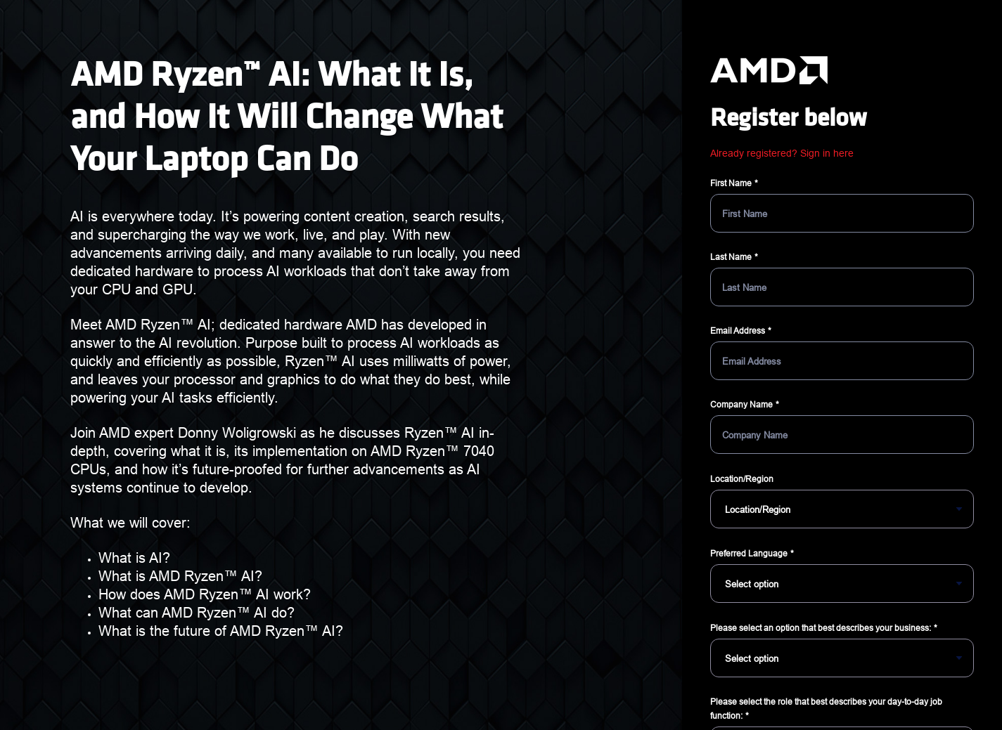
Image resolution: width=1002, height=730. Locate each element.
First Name (731, 183)
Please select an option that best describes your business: (820, 628)
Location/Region (741, 479)
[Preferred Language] (842, 583)
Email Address (737, 330)
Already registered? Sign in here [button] (782, 153)
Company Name (741, 404)
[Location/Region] (842, 509)
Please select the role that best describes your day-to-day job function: (826, 708)
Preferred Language (749, 553)
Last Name (731, 257)
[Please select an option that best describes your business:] (842, 658)
